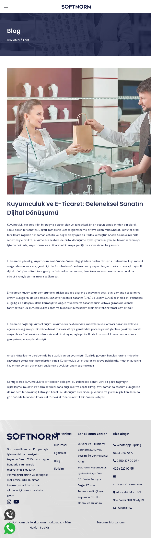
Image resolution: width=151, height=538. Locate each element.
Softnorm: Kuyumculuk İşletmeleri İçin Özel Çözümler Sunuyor (92, 473)
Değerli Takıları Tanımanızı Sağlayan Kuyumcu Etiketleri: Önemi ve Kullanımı (91, 494)
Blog (26, 40)
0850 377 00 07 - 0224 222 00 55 (126, 464)
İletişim (59, 469)
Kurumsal (60, 445)
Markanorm (117, 522)
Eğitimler (60, 453)
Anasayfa (13, 40)
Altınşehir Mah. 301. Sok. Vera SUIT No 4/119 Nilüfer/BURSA (128, 499)
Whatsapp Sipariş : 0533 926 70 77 (127, 448)
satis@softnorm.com (127, 479)
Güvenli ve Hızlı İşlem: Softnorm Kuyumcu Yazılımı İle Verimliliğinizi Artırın (93, 453)
